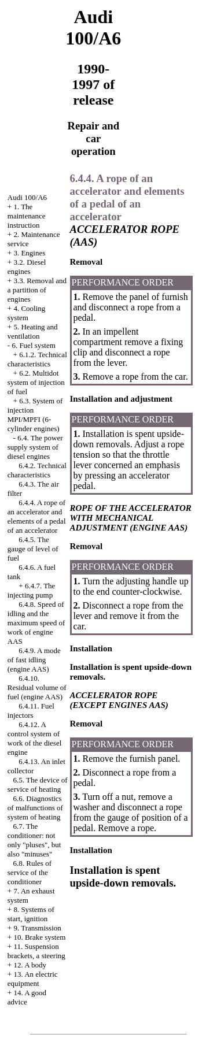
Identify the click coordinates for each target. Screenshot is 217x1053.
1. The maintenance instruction (27, 215)
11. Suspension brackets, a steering (36, 951)
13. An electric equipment (33, 979)
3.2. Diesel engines (27, 267)
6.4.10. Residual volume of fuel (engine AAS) (37, 687)
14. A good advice (27, 997)
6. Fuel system (33, 345)
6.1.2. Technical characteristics (37, 359)
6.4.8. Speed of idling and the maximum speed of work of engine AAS (36, 623)
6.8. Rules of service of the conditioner (30, 872)
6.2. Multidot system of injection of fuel (36, 382)
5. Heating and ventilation (33, 331)
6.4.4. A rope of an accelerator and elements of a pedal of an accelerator (37, 516)
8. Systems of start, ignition (31, 914)
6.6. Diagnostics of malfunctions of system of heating (35, 807)
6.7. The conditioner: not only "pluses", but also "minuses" (34, 840)
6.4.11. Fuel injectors (31, 711)
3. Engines (29, 253)
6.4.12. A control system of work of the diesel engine (35, 738)
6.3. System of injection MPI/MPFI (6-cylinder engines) (35, 414)
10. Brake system (39, 937)
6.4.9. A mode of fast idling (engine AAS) (34, 659)
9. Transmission (37, 928)
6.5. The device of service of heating (38, 785)
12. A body (29, 965)
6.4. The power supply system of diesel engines (35, 447)
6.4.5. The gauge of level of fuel (33, 548)
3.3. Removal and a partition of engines (37, 289)
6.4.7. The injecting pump (32, 590)
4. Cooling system (27, 313)
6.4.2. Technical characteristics (37, 470)
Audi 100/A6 (27, 197)
